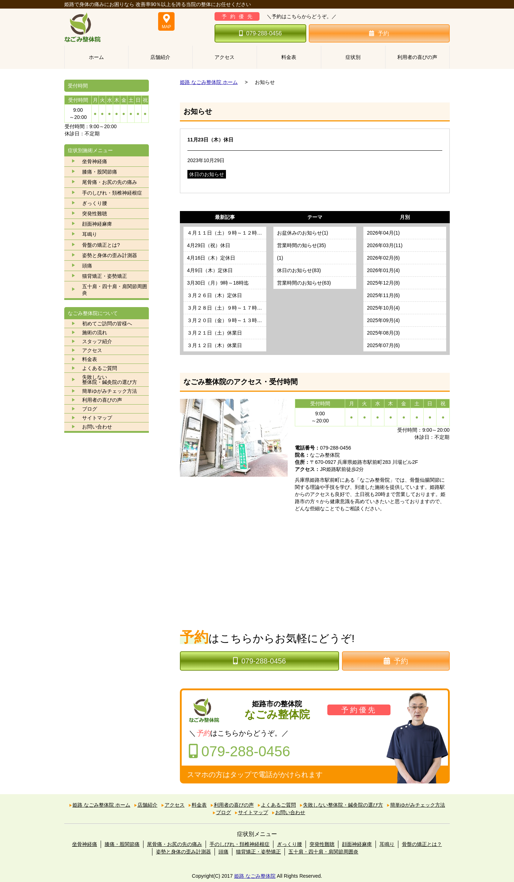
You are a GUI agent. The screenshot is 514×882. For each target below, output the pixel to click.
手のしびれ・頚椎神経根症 (112, 193)
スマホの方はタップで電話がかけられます (255, 774)
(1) (280, 258)
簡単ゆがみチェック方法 (109, 391)
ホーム (96, 57)
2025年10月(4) (383, 308)
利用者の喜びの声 (417, 57)
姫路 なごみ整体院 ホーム (209, 82)
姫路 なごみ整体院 (255, 876)
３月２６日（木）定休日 (214, 295)
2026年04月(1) (383, 233)
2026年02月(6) (383, 258)
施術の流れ (94, 332)
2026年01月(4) (383, 270)
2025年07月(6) (383, 345)
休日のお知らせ (206, 174)
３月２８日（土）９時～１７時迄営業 (226, 308)
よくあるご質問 (99, 368)
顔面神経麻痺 (97, 224)
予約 (379, 33)
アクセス (225, 57)
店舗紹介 (160, 57)
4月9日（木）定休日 (210, 270)
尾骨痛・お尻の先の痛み (109, 182)
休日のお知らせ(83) (299, 270)
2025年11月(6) (383, 295)
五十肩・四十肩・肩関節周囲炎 (114, 290)
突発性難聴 (94, 213)
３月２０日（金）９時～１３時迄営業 (226, 320)
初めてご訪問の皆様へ (107, 323)
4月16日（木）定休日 (211, 258)
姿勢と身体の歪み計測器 (109, 255)
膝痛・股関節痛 (99, 172)
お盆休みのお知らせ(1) (302, 233)
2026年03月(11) (385, 245)
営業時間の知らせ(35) (301, 245)
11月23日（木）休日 (210, 139)
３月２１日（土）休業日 (214, 333)
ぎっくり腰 (94, 203)
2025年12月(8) (383, 283)
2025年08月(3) (383, 333)
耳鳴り (89, 234)
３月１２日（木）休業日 (214, 345)
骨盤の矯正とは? (101, 245)
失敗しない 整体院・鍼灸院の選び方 (109, 379)
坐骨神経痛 (94, 161)
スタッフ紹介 (97, 341)
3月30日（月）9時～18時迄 (218, 283)
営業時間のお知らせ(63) (304, 283)
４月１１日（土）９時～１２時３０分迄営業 (226, 233)
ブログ (89, 409)
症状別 (353, 57)
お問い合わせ (97, 427)
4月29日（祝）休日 (208, 245)
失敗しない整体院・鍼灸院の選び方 (343, 805)
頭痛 (87, 266)
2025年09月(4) (383, 320)
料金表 (288, 57)
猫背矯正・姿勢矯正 (104, 276)
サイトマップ (97, 418)
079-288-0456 (260, 33)
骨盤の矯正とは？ (422, 844)
